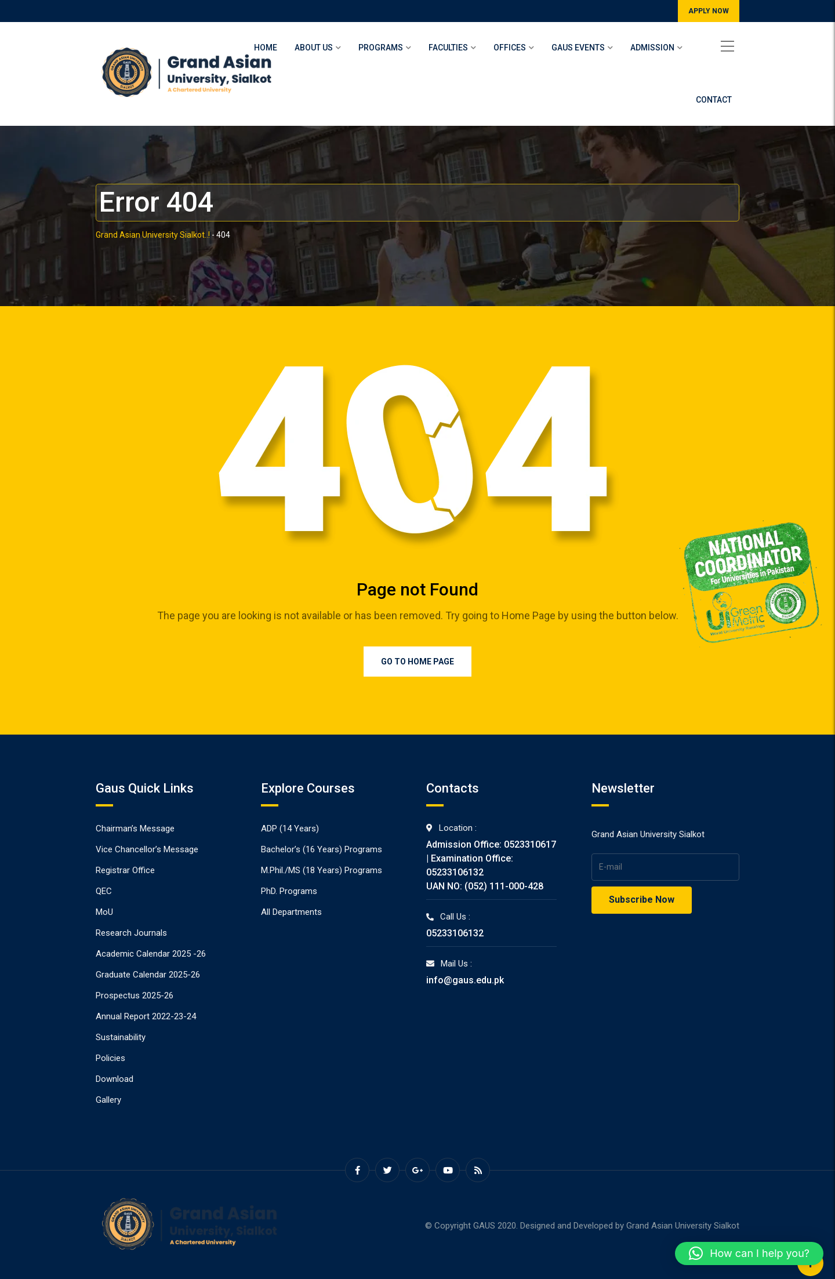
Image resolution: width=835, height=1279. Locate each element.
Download (114, 1079)
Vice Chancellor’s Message (147, 849)
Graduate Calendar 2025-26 (148, 974)
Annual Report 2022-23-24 (146, 1016)
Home (265, 47)
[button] (749, 1253)
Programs (380, 47)
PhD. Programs (289, 891)
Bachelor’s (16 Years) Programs (321, 849)
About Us (314, 47)
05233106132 (455, 933)
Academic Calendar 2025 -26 (151, 954)
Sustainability (121, 1037)
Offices (509, 47)
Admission (652, 47)
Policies (110, 1058)
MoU (104, 912)
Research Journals (131, 933)
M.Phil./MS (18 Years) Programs (321, 870)
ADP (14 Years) (290, 828)
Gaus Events (578, 47)
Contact (714, 99)
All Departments (291, 912)
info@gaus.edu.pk (465, 980)
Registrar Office (125, 870)
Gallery (108, 1100)
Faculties (448, 47)
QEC (104, 891)
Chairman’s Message (135, 828)
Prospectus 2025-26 (134, 995)
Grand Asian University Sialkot (682, 1225)
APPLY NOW (708, 11)
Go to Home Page (417, 661)
